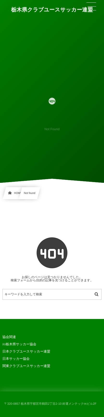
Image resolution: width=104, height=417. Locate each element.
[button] (91, 6)
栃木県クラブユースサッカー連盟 (52, 9)
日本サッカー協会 (16, 358)
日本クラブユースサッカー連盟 (26, 351)
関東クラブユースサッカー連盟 (26, 366)
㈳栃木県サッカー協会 (19, 344)
